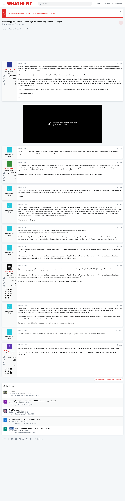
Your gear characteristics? (103, 245)
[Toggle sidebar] (120, 23)
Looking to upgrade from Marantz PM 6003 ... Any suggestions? (32, 427)
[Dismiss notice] (120, 12)
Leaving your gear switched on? (105, 218)
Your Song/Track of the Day (104, 151)
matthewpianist (20, 421)
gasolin (18, 431)
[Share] (83, 63)
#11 (86, 371)
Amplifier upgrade (15, 436)
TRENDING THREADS (98, 126)
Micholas (12, 447)
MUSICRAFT (19, 449)
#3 (87, 172)
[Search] (63, 4)
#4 (87, 196)
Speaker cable (99, 130)
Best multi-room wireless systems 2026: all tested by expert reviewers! (31, 13)
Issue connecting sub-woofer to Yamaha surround (33, 454)
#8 (87, 285)
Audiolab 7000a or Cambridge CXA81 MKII (24, 445)
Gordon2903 (13, 419)
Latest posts (96, 205)
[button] (4, 3)
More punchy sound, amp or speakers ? (107, 210)
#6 (87, 243)
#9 (87, 325)
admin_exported (9, 24)
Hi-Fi (29, 419)
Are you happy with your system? (106, 183)
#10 (86, 356)
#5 (87, 215)
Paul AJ (18, 440)
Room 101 (98, 161)
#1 (87, 63)
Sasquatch (12, 429)
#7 (87, 264)
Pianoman (12, 456)
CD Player (12, 417)
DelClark (12, 438)
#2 (87, 157)
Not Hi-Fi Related (100, 167)
